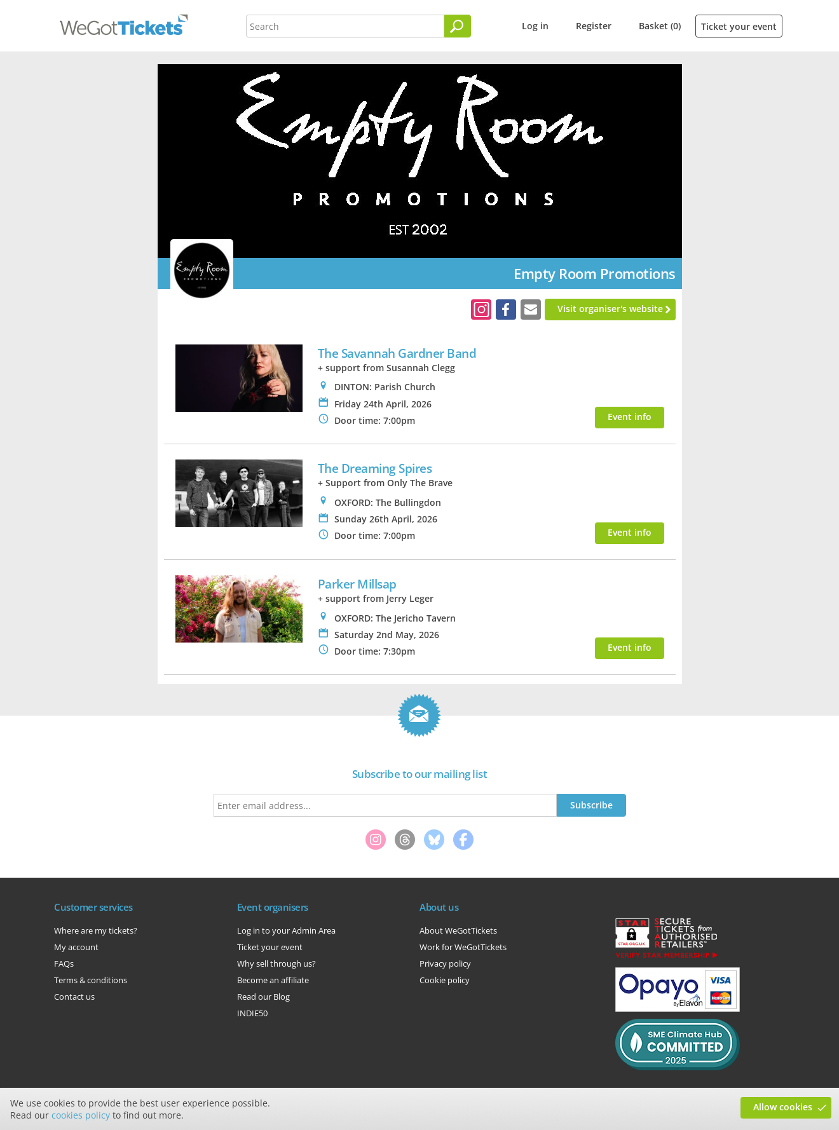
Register (593, 26)
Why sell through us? (276, 963)
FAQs (64, 963)
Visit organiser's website (610, 309)
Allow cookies (782, 1107)
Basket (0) (660, 26)
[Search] (457, 26)
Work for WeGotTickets (463, 947)
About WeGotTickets (458, 930)
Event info (629, 417)
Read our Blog (263, 996)
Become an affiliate (273, 980)
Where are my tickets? (95, 930)
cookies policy (80, 1115)
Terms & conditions (90, 980)
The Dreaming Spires (375, 468)
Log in (535, 26)
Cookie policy (445, 980)
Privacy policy (445, 963)
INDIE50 (252, 1013)
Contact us (74, 996)
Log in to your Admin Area (286, 930)
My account (76, 947)
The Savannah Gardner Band (397, 353)
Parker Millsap (357, 583)
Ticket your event (739, 26)
